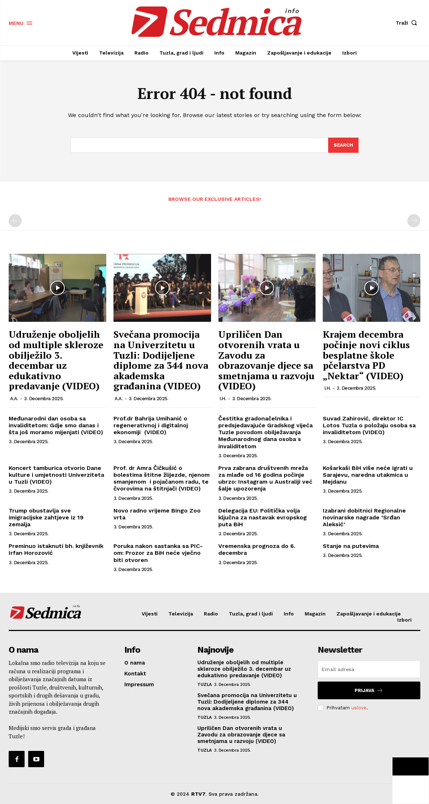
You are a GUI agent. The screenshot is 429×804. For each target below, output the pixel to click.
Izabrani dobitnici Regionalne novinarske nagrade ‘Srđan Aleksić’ (364, 517)
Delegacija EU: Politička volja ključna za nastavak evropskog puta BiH (262, 517)
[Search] (343, 145)
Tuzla (204, 684)
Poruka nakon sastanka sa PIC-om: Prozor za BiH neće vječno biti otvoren (158, 553)
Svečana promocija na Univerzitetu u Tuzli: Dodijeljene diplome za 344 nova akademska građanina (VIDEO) (160, 360)
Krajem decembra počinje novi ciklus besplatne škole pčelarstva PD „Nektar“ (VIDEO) (366, 354)
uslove (358, 707)
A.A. (14, 398)
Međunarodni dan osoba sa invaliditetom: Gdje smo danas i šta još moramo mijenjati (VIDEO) (56, 425)
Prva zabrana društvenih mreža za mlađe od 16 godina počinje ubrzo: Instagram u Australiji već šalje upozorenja (265, 478)
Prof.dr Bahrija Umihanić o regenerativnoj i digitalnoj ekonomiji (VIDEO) (150, 425)
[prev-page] (15, 220)
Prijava (369, 690)
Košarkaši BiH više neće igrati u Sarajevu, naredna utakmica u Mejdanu (368, 474)
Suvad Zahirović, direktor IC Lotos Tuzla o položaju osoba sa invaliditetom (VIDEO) (369, 425)
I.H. (222, 398)
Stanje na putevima (351, 546)
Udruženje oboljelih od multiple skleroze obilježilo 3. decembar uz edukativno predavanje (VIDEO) (56, 360)
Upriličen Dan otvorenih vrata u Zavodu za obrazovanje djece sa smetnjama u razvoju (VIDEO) (266, 360)
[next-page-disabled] (413, 220)
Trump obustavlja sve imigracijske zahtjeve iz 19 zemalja (46, 517)
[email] (369, 669)
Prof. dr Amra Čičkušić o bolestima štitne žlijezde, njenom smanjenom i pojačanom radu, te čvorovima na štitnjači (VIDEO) (161, 478)
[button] (408, 22)
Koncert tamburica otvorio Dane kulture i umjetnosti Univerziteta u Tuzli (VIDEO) (56, 474)
